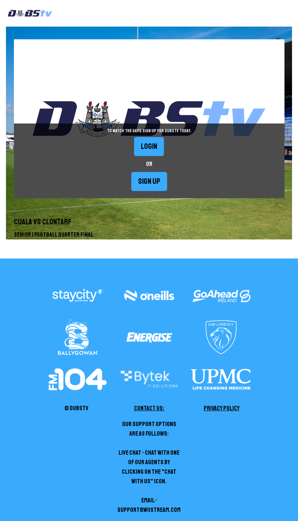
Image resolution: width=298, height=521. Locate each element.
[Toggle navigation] (291, 13)
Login (149, 146)
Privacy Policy (222, 408)
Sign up (149, 181)
